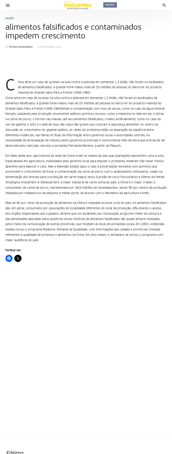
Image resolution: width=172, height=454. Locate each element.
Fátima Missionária (21, 47)
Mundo (110, 5)
